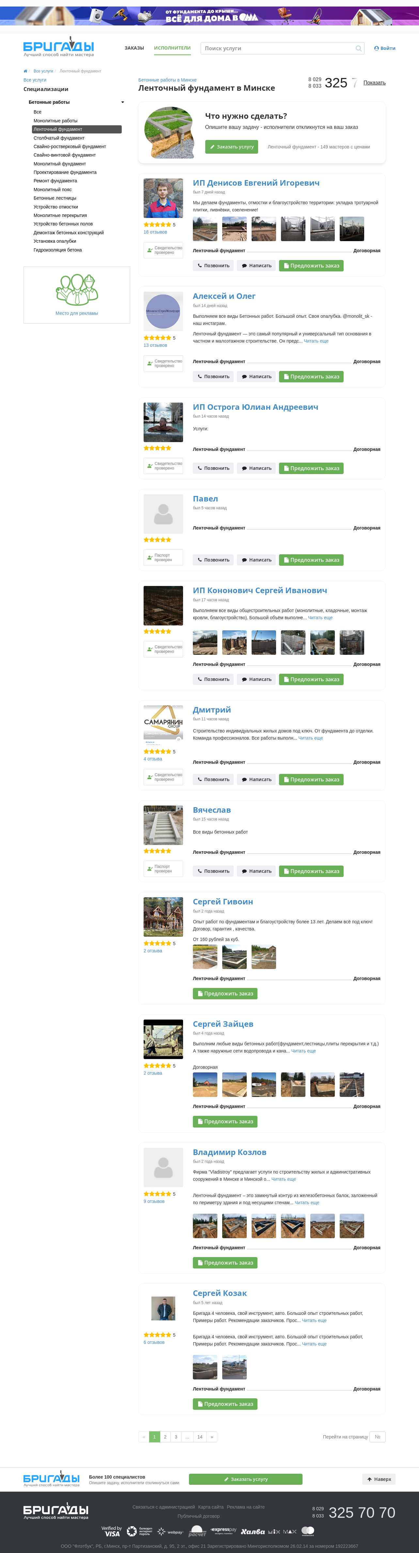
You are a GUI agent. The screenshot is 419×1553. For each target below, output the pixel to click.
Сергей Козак (220, 1292)
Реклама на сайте (246, 1507)
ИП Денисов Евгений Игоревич (256, 182)
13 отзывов (155, 345)
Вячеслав (212, 809)
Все (37, 112)
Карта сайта (211, 1507)
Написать (257, 265)
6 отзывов (154, 1342)
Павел (205, 498)
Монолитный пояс (53, 189)
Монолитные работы (55, 120)
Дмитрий (212, 709)
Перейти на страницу (345, 1436)
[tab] (77, 102)
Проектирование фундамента (65, 172)
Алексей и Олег (224, 295)
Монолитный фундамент (60, 163)
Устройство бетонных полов (63, 223)
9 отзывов (154, 1201)
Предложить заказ (311, 265)
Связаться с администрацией (163, 1507)
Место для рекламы (77, 294)
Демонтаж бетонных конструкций (69, 232)
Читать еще (316, 341)
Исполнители (172, 48)
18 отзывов (155, 232)
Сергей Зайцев (223, 1023)
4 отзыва (153, 758)
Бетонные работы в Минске (167, 80)
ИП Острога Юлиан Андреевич (255, 406)
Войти (385, 48)
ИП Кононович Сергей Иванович (260, 590)
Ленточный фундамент (58, 129)
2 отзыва (153, 950)
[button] (77, 102)
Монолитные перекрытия (60, 215)
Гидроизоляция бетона (58, 250)
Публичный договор (199, 1516)
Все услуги (34, 80)
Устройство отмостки (56, 206)
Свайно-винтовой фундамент (65, 155)
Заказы (134, 48)
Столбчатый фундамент (59, 138)
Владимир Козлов (230, 1151)
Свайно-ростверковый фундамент (70, 146)
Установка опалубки (55, 241)
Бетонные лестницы (55, 198)
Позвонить (213, 265)
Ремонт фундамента (55, 180)
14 (200, 1436)
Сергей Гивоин (223, 901)
